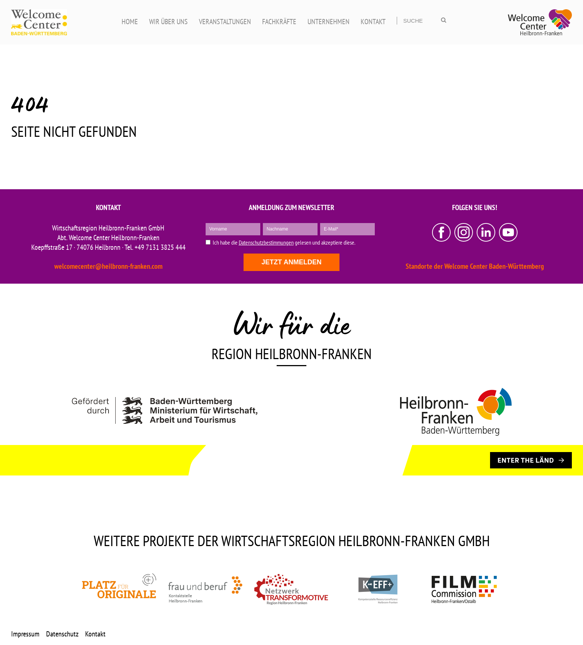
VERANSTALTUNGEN (225, 21)
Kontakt (95, 634)
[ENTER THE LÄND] (531, 460)
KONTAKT (373, 21)
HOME (130, 21)
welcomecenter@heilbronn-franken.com (108, 266)
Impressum (25, 634)
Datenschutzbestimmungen (266, 242)
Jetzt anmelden (291, 262)
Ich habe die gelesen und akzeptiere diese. (284, 242)
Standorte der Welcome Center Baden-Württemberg (475, 266)
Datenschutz (62, 634)
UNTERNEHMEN (328, 21)
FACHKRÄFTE (279, 21)
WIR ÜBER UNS (168, 21)
